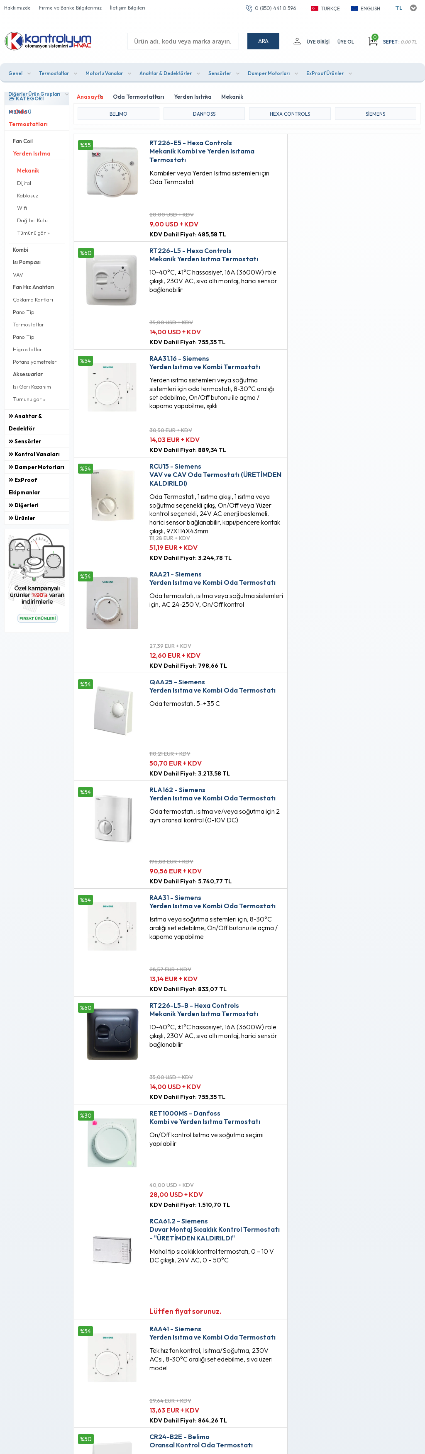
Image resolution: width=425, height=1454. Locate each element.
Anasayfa (193, 1203)
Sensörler (219, 72)
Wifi (22, 206)
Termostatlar (54, 72)
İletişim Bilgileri (127, 8)
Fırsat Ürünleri (198, 1217)
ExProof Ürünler (325, 72)
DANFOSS (204, 111)
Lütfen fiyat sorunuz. (172, 769)
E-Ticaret (188, 1443)
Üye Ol (345, 42)
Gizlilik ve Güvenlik (133, 1259)
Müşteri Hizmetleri (204, 1231)
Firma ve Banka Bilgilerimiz (70, 8)
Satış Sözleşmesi (130, 1231)
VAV (18, 273)
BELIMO (118, 111)
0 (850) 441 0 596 (275, 8)
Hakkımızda (17, 8)
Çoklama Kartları (33, 298)
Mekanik (28, 169)
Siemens (375, 111)
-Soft (169, 1443)
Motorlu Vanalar (104, 72)
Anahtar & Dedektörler (165, 72)
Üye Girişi (317, 42)
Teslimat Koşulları (131, 1203)
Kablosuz (27, 194)
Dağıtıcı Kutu (32, 219)
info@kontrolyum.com (49, 1268)
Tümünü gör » (33, 231)
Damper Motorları (269, 72)
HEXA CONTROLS (290, 111)
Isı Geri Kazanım (32, 385)
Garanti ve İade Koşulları (141, 1245)
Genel (15, 72)
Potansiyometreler (35, 360)
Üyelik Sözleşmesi (132, 1217)
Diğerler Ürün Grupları (34, 93)
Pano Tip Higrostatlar (27, 341)
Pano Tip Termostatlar (28, 316)
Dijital (24, 181)
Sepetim (191, 1245)
